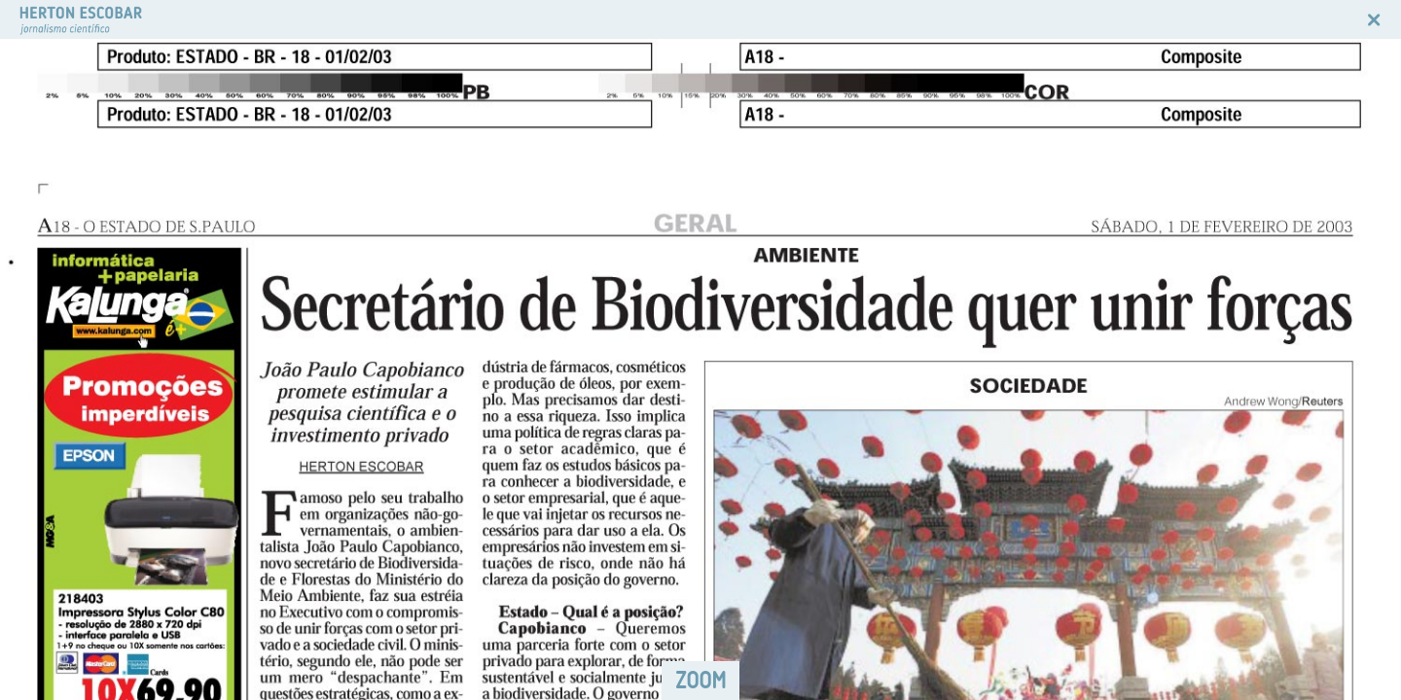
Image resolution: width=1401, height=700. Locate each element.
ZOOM (700, 680)
